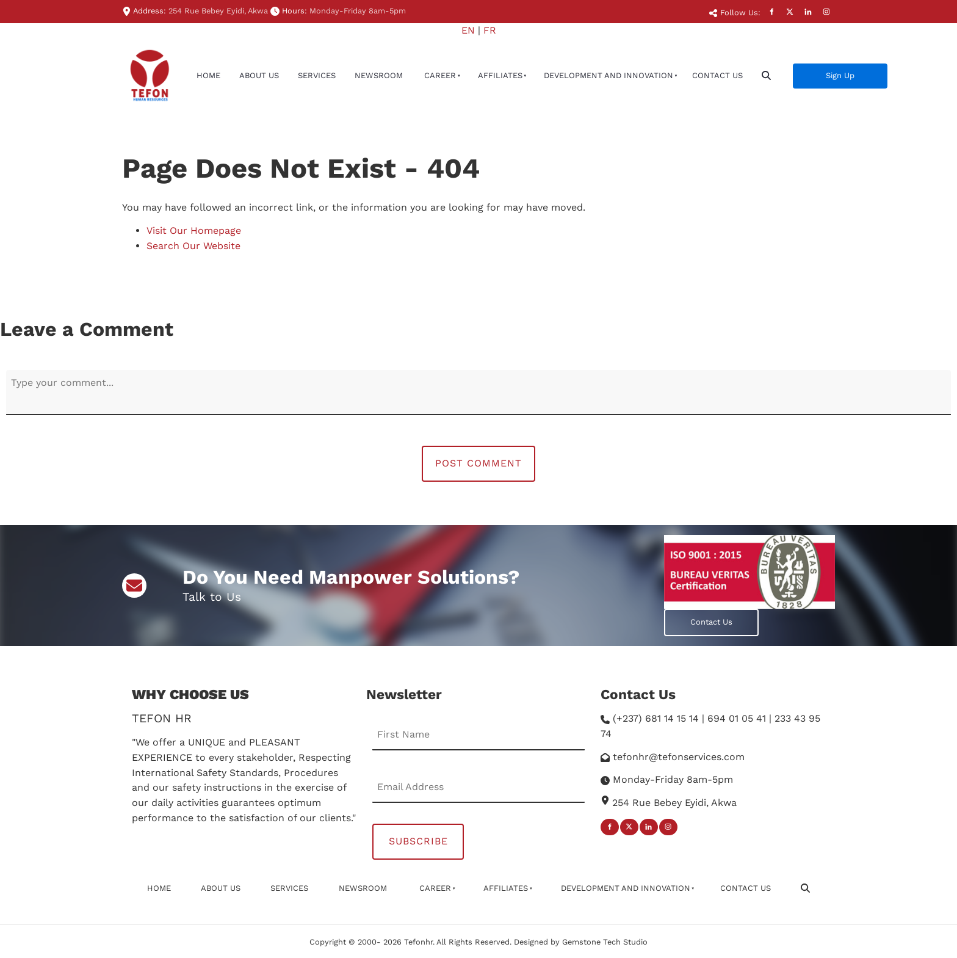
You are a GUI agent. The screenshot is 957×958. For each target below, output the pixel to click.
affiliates (500, 75)
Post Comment (478, 463)
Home (208, 75)
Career (440, 75)
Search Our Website (193, 246)
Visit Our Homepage (193, 230)
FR (489, 30)
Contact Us (717, 75)
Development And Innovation (608, 75)
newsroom (379, 75)
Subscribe (418, 841)
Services (317, 75)
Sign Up (807, 70)
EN (468, 30)
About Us (259, 75)
